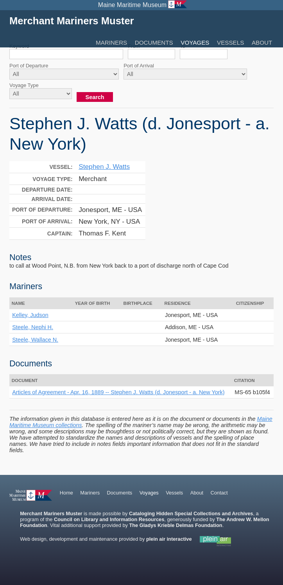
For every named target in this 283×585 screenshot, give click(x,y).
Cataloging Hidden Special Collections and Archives (191, 513)
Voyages (195, 42)
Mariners (111, 42)
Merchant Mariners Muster (71, 20)
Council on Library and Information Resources (109, 519)
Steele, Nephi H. (32, 327)
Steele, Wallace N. (35, 340)
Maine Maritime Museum (132, 5)
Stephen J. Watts (104, 166)
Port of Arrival (139, 66)
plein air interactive (169, 539)
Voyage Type (24, 85)
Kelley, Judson (30, 315)
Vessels (230, 42)
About (262, 42)
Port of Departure (28, 66)
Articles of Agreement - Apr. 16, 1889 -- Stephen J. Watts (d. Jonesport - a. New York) (118, 392)
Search (95, 97)
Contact (218, 493)
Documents (154, 42)
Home (66, 493)
